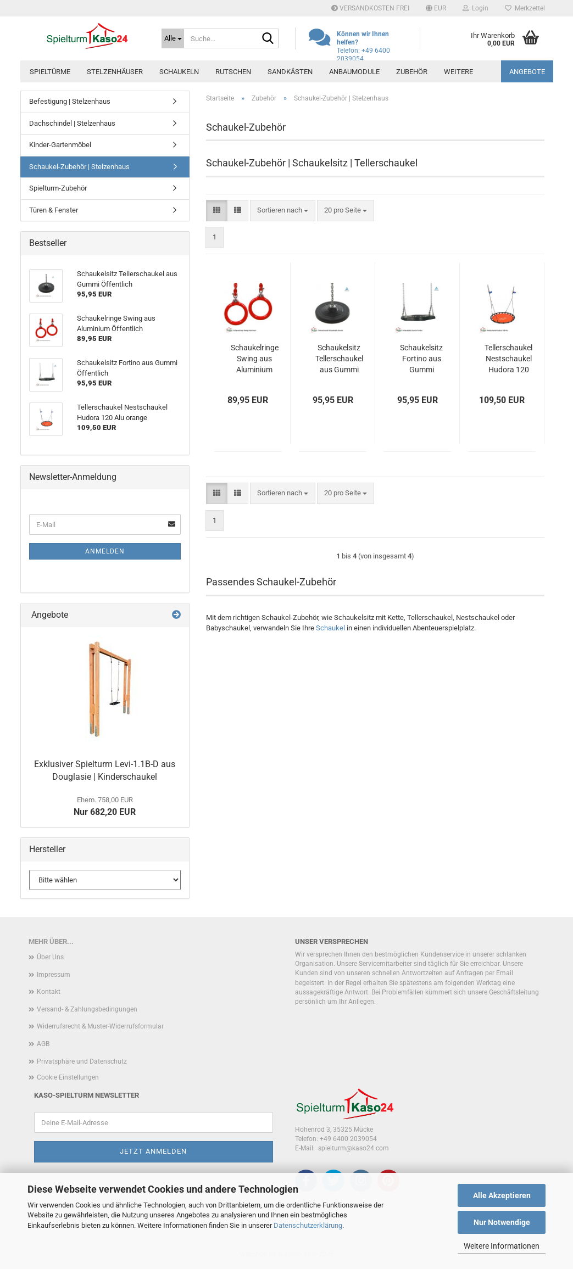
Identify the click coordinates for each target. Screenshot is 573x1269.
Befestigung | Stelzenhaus (69, 101)
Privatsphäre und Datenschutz (82, 1061)
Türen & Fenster (53, 210)
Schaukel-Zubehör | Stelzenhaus (79, 167)
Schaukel (330, 628)
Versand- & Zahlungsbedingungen (87, 1009)
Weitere (458, 72)
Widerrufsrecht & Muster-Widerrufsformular (100, 1026)
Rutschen (233, 72)
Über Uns (50, 957)
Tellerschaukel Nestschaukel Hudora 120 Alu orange (508, 359)
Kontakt (48, 992)
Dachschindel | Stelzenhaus (72, 123)
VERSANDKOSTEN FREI (370, 8)
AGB (43, 1044)
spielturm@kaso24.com (353, 1148)
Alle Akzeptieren (502, 1195)
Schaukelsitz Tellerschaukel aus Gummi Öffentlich (339, 359)
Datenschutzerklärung (308, 1225)
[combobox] (282, 210)
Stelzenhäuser (115, 72)
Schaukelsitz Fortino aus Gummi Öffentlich (421, 359)
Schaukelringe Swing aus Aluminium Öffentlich (255, 359)
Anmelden (105, 551)
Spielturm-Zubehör (58, 188)
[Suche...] (173, 38)
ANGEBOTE (527, 72)
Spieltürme (50, 72)
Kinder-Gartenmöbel (60, 145)
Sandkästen (290, 72)
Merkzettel (525, 8)
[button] (436, 8)
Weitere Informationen (501, 1246)
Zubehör (411, 72)
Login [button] (475, 8)
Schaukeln (179, 72)
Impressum (53, 975)
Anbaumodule (354, 72)
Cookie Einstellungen (68, 1077)
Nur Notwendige (502, 1222)
